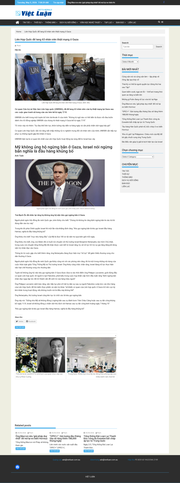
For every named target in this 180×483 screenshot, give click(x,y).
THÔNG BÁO (50, 22)
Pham (19, 46)
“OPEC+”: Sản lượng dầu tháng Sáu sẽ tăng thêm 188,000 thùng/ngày (96, 3)
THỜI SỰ (37, 22)
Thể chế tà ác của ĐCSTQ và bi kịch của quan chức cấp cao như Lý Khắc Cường (40, 357)
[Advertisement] (66, 401)
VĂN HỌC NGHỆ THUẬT (90, 22)
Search (125, 43)
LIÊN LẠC (132, 22)
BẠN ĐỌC (120, 22)
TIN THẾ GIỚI (20, 327)
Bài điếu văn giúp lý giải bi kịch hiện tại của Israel (142, 142)
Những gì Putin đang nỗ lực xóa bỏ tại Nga (139, 99)
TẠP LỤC (108, 22)
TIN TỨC (26, 22)
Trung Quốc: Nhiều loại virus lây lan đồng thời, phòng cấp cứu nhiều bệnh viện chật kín (91, 357)
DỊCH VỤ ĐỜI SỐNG (68, 22)
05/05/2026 (22, 433)
